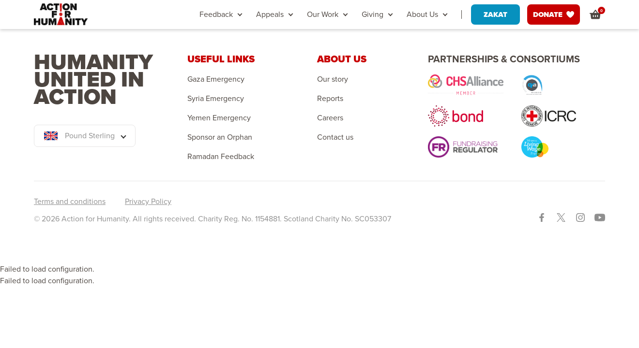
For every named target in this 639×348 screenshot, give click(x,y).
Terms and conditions (70, 201)
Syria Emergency (215, 98)
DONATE (553, 14)
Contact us (335, 137)
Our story (332, 79)
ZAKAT (495, 14)
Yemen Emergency (219, 118)
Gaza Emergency (215, 79)
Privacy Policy (148, 201)
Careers (330, 118)
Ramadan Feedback (220, 156)
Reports (330, 98)
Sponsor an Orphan (219, 137)
